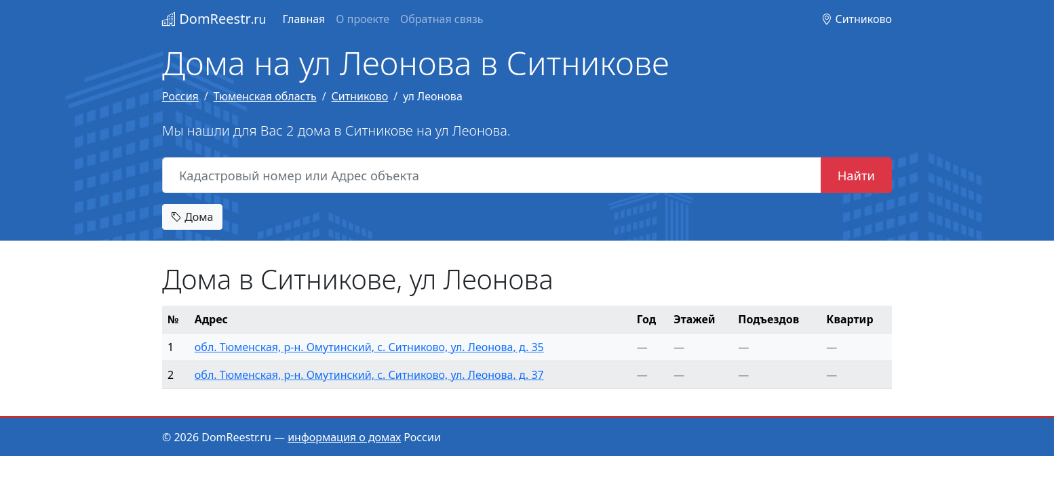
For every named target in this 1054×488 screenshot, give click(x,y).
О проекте (362, 19)
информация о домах (344, 437)
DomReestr (214, 18)
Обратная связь (441, 19)
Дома (192, 216)
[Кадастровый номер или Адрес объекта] (491, 175)
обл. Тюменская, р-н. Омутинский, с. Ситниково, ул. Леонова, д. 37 (369, 374)
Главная (303, 19)
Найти (856, 175)
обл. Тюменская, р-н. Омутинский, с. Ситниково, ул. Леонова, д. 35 (369, 347)
